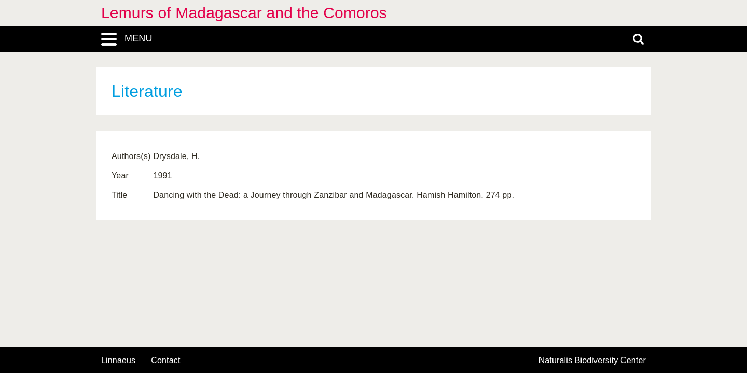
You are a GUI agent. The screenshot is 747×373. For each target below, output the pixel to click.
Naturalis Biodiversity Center (592, 360)
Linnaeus (118, 360)
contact (165, 360)
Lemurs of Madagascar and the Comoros (244, 12)
